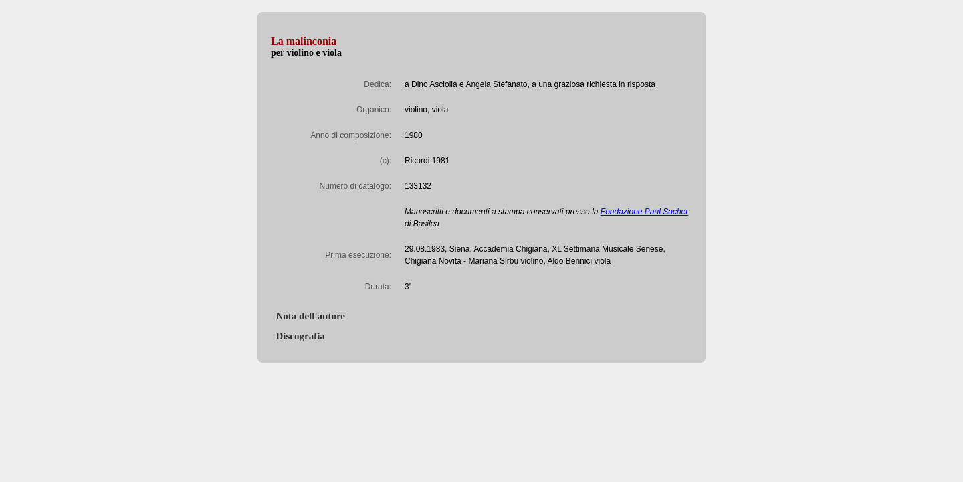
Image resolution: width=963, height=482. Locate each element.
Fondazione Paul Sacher (644, 211)
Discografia (298, 336)
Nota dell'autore (308, 316)
